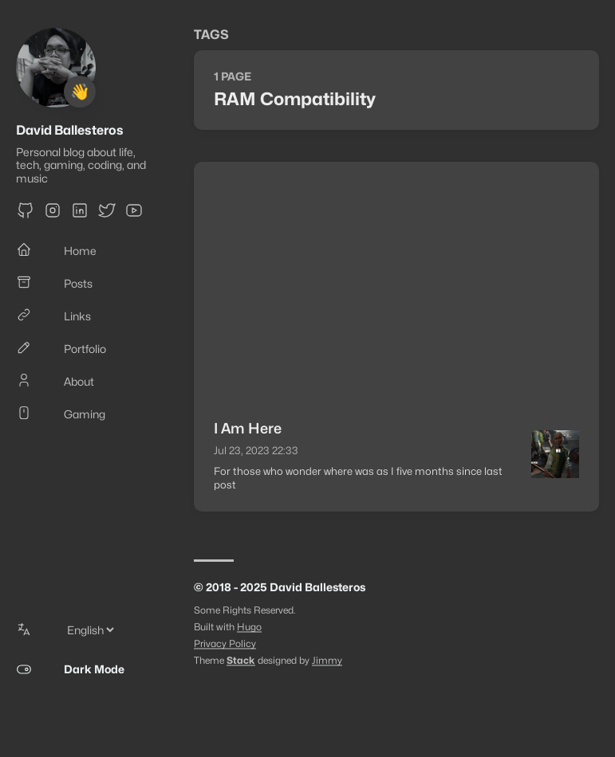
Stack (241, 660)
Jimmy (327, 660)
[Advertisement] (396, 281)
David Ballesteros (70, 130)
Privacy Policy (225, 643)
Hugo (249, 627)
